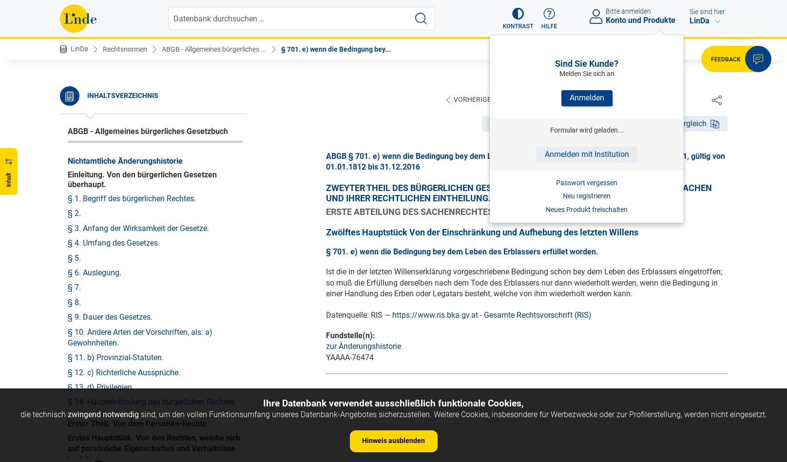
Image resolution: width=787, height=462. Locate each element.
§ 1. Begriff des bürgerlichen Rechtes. (132, 198)
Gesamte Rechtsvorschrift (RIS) (538, 315)
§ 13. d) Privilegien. (101, 387)
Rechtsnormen (125, 49)
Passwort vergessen (586, 183)
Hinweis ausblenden (393, 440)
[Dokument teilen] (717, 100)
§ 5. (74, 258)
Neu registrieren (587, 196)
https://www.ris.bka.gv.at (435, 315)
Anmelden (587, 97)
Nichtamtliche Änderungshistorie (125, 161)
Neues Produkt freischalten (587, 209)
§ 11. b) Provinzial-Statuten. (116, 357)
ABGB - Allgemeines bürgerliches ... (214, 49)
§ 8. (74, 302)
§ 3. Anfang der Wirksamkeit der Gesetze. (138, 228)
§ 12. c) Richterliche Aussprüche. (124, 372)
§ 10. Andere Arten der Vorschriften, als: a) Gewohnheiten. (140, 337)
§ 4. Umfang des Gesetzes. (114, 243)
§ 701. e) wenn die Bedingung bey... (336, 49)
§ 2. (74, 213)
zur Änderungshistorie (363, 346)
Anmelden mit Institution (587, 154)
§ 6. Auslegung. (94, 272)
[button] (518, 18)
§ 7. (74, 287)
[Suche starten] (421, 18)
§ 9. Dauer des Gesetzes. (110, 317)
